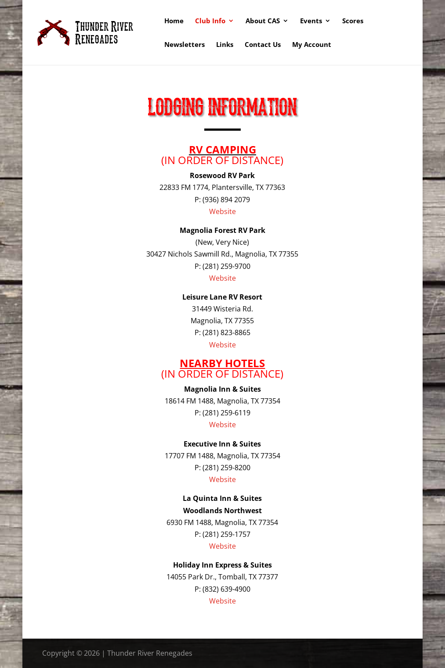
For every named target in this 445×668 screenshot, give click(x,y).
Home (174, 21)
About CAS (263, 21)
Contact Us (263, 45)
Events (311, 21)
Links (224, 45)
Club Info (210, 21)
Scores (352, 21)
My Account (311, 45)
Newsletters (184, 45)
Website (222, 211)
